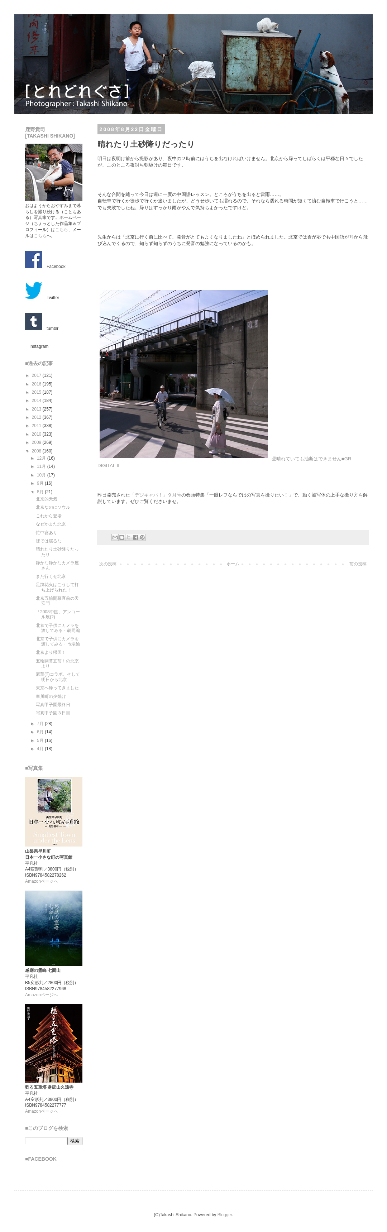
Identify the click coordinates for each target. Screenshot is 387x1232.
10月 (42, 475)
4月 (41, 748)
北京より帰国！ (51, 652)
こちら (61, 229)
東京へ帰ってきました (57, 687)
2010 (37, 434)
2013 (37, 409)
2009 (37, 442)
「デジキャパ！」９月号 (155, 495)
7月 (41, 723)
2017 (37, 375)
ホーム (232, 563)
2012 (37, 417)
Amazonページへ (41, 881)
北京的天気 (46, 499)
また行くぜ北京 (51, 576)
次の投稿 (107, 563)
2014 (37, 400)
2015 (37, 392)
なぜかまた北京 (51, 524)
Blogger (225, 1214)
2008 (37, 451)
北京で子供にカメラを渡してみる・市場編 (58, 641)
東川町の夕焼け (51, 696)
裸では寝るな (49, 540)
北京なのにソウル (53, 507)
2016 (37, 384)
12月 (42, 458)
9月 (41, 483)
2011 (37, 425)
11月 (42, 466)
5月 (41, 740)
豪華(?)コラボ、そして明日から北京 (58, 677)
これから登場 (49, 515)
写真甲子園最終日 (53, 704)
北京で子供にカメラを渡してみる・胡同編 (58, 628)
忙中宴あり (46, 532)
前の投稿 (358, 563)
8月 (41, 491)
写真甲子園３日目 (53, 712)
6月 (41, 731)
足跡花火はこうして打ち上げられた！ (57, 587)
